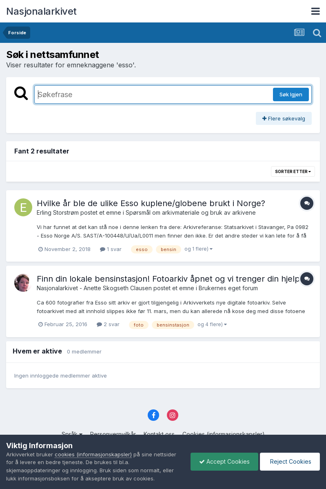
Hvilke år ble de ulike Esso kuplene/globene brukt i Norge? (151, 203)
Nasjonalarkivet (41, 11)
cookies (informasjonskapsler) (93, 454)
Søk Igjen (290, 94)
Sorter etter (293, 171)
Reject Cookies (289, 461)
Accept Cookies (224, 461)
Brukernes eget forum (228, 288)
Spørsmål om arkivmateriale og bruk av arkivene (191, 212)
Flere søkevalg (283, 118)
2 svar (108, 324)
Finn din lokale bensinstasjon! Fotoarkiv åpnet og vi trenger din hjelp (168, 279)
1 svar (111, 249)
